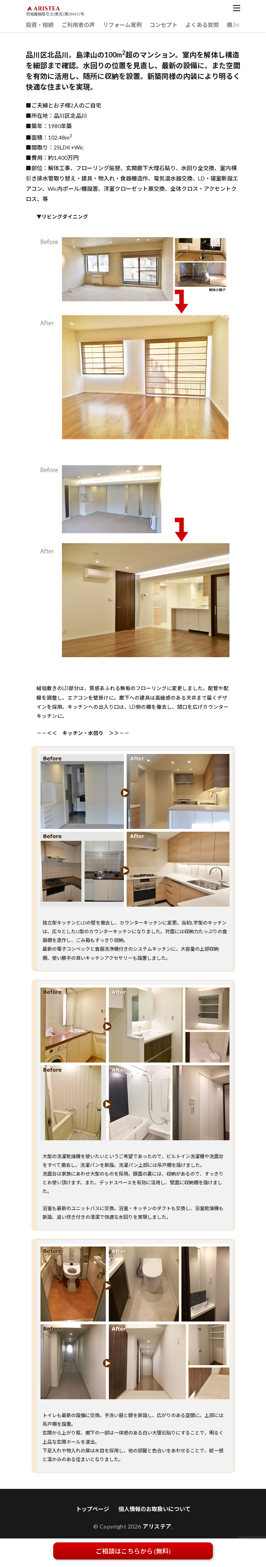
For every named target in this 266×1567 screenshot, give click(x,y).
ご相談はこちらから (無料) (133, 1551)
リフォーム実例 (122, 24)
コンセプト (163, 24)
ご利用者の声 (78, 24)
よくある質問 (202, 24)
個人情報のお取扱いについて (154, 1509)
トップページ (92, 1509)
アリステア (157, 1526)
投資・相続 (40, 24)
